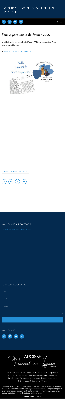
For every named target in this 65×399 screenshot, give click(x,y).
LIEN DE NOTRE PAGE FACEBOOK (16, 229)
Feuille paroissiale (15, 171)
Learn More (29, 396)
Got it (39, 396)
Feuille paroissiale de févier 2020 (19, 51)
